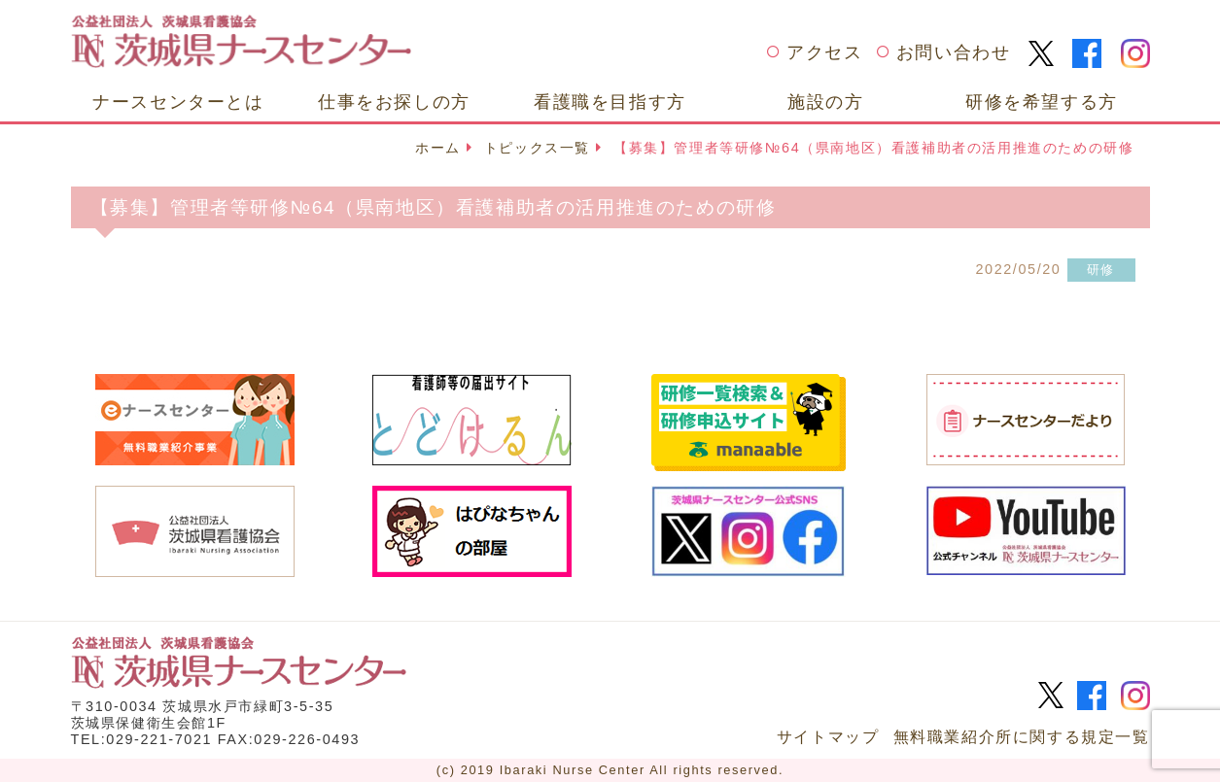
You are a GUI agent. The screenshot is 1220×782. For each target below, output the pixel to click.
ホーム (438, 147)
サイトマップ (828, 737)
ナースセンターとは (177, 101)
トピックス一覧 (537, 147)
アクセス (824, 52)
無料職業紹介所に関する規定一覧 (1021, 737)
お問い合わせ (953, 52)
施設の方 (825, 101)
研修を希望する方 (1041, 101)
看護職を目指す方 (610, 101)
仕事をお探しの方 (394, 101)
